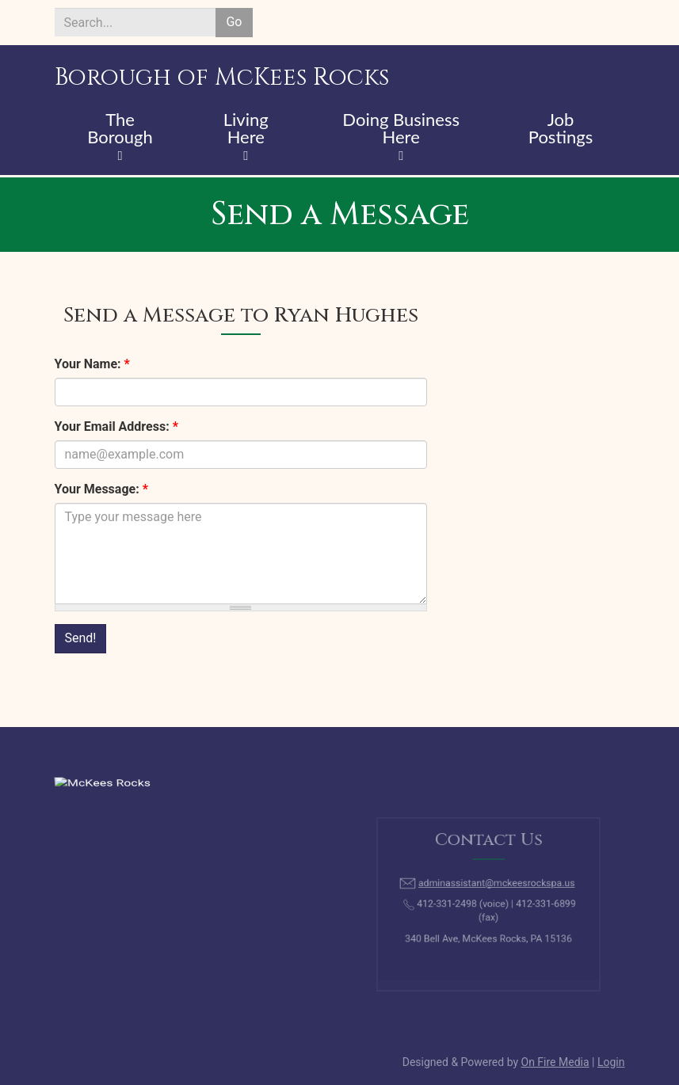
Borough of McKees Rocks (222, 77)
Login (611, 1062)
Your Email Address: (116, 426)
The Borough (120, 129)
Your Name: (92, 363)
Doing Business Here (401, 129)
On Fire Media (555, 1062)
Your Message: (101, 489)
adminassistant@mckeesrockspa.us (494, 887)
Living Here (246, 129)
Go (234, 21)
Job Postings (560, 129)
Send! (81, 637)
